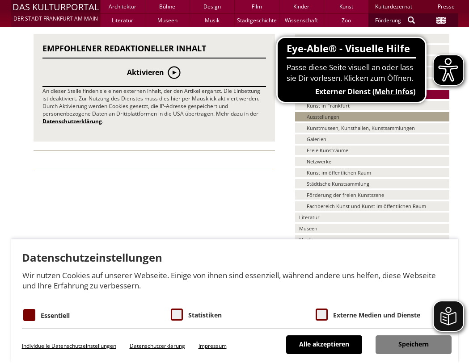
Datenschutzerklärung (72, 121)
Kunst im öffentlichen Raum (339, 172)
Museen (167, 20)
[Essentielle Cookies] (29, 315)
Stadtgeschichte (257, 20)
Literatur (122, 20)
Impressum (213, 346)
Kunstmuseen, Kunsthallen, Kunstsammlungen (361, 128)
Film (257, 6)
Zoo (346, 20)
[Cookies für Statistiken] (177, 315)
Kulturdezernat (393, 6)
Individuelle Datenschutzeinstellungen (69, 346)
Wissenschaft (301, 20)
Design (212, 6)
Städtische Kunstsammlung (338, 183)
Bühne (167, 6)
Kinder (301, 6)
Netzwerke (319, 161)
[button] (55, 13)
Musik (212, 20)
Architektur (122, 6)
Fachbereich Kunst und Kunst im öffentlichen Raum (366, 206)
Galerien (316, 139)
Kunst (346, 6)
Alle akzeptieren (324, 344)
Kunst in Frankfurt (328, 105)
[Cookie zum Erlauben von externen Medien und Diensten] (322, 315)
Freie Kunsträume (327, 150)
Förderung (388, 20)
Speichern (413, 344)
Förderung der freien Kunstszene (345, 195)
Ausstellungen (323, 116)
